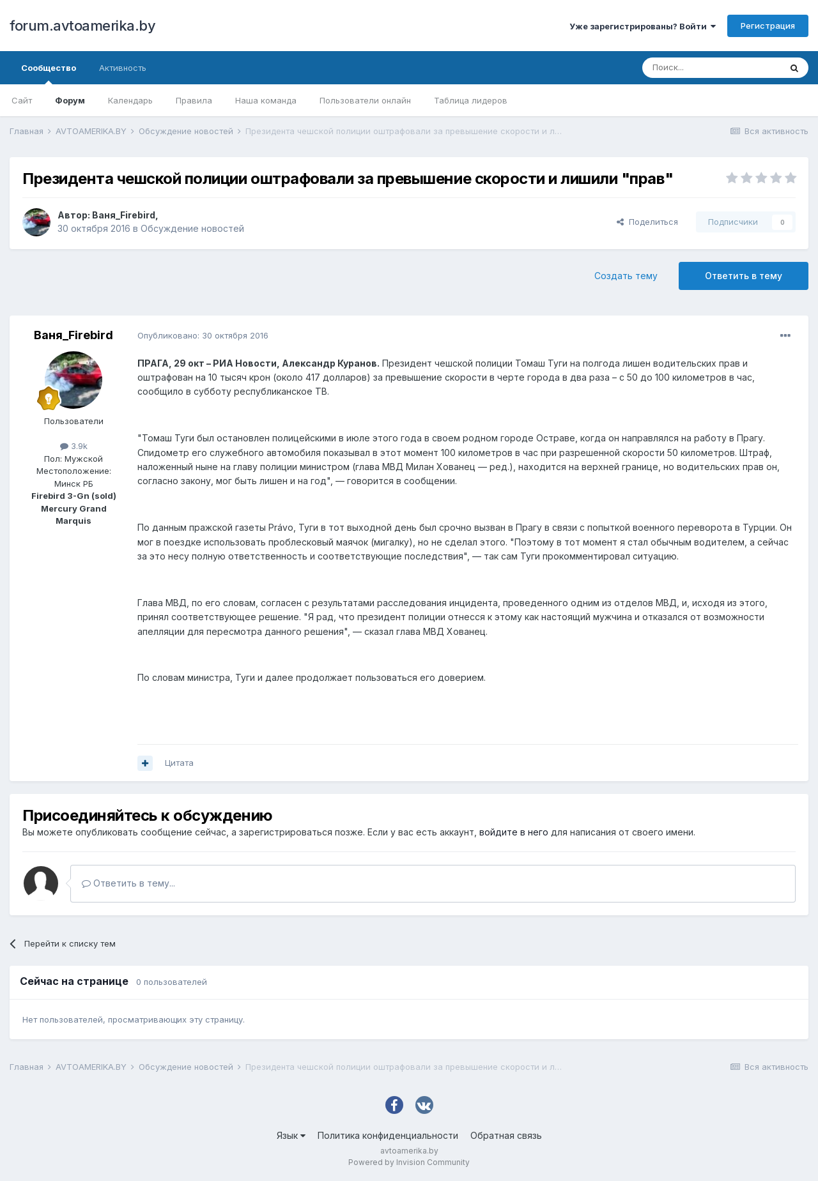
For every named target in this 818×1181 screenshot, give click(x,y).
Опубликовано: (202, 335)
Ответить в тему (743, 275)
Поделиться (647, 222)
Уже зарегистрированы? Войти (642, 26)
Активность (122, 68)
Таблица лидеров (470, 100)
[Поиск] (711, 67)
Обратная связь (506, 1135)
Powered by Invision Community (409, 1162)
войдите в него (513, 832)
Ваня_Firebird (123, 215)
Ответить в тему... (128, 883)
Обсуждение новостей (192, 228)
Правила (194, 100)
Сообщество (48, 73)
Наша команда (266, 100)
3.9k (74, 446)
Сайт (22, 100)
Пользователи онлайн (365, 100)
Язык (291, 1135)
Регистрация (768, 25)
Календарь (130, 100)
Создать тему (626, 275)
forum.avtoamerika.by (82, 25)
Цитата (179, 763)
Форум (70, 100)
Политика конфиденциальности (388, 1135)
